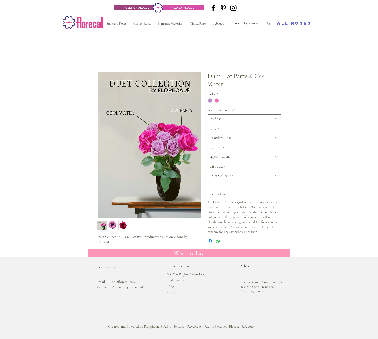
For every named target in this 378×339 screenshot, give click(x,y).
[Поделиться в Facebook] (210, 240)
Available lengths (221, 110)
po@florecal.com (124, 281)
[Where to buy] (189, 253)
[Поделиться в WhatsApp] (218, 240)
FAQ (170, 286)
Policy (171, 292)
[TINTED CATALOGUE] (181, 7)
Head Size (216, 148)
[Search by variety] (246, 23)
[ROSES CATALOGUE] (136, 7)
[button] (116, 23)
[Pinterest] (223, 7)
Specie (213, 129)
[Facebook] (213, 7)
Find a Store (175, 280)
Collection (216, 167)
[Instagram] (233, 7)
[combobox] (244, 118)
